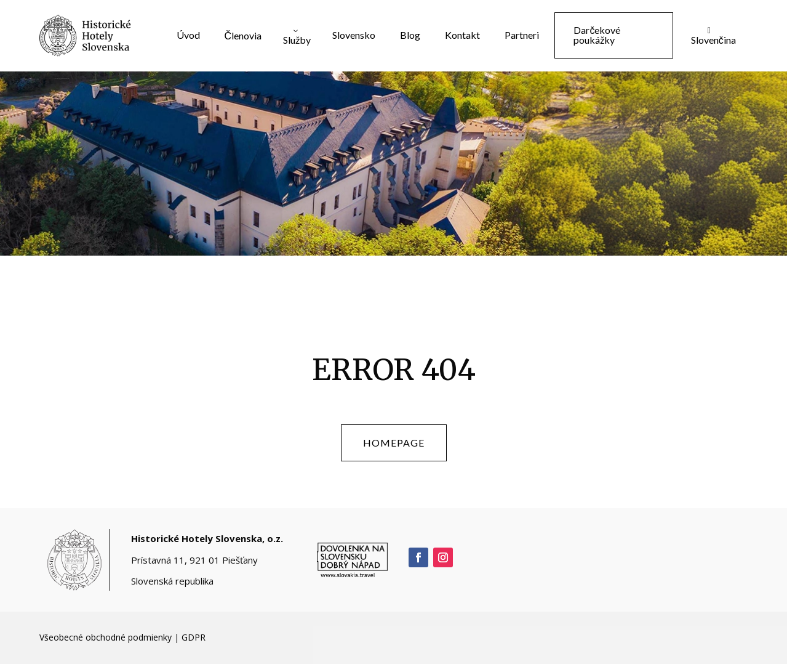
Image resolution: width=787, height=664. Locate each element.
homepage (394, 442)
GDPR (194, 637)
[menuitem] (188, 35)
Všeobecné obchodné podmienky (105, 637)
